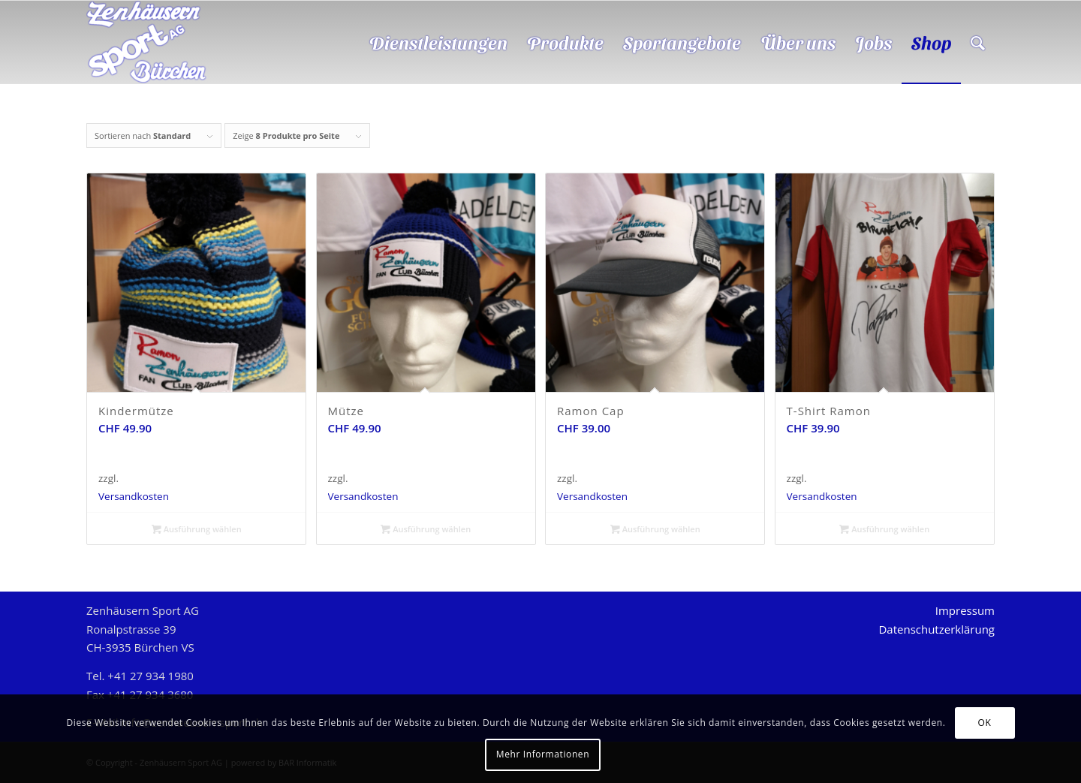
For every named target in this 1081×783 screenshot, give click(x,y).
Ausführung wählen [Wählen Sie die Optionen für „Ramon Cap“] (655, 529)
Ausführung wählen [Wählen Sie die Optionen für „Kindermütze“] (197, 529)
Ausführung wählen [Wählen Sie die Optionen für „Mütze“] (426, 529)
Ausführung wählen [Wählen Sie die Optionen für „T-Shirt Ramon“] (884, 529)
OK (985, 722)
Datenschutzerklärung (936, 629)
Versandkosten (133, 496)
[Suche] (978, 42)
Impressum (965, 610)
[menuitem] (438, 42)
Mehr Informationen (542, 754)
